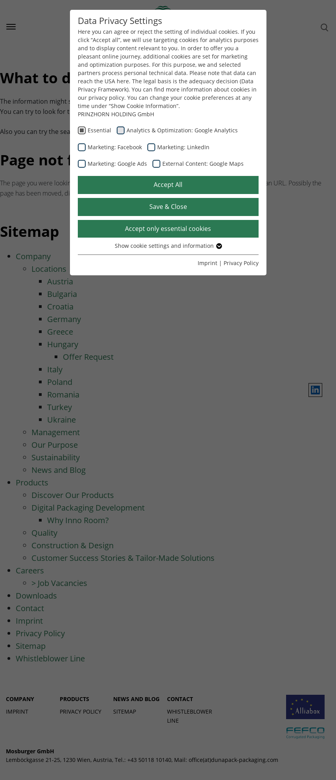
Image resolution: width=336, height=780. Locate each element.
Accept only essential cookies (168, 228)
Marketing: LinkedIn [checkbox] (183, 147)
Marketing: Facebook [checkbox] (115, 147)
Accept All (168, 184)
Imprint (207, 263)
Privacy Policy (241, 263)
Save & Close (168, 206)
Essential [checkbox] (99, 130)
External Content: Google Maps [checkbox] (203, 163)
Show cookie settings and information (168, 245)
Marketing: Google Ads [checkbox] (117, 163)
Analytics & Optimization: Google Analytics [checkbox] (182, 130)
